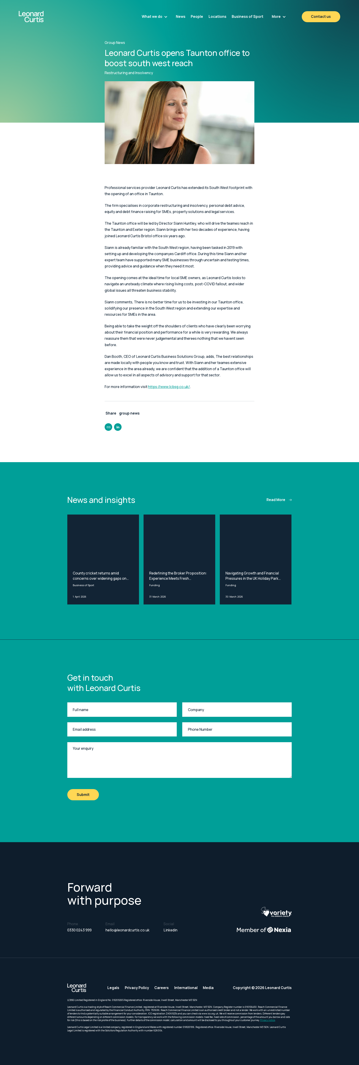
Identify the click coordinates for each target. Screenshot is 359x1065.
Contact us (321, 16)
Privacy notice (267, 1020)
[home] (43, 16)
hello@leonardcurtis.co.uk (128, 930)
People (197, 16)
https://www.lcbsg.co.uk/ (169, 386)
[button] (154, 16)
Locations (217, 16)
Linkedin (170, 930)
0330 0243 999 (79, 930)
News (180, 16)
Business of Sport (247, 16)
